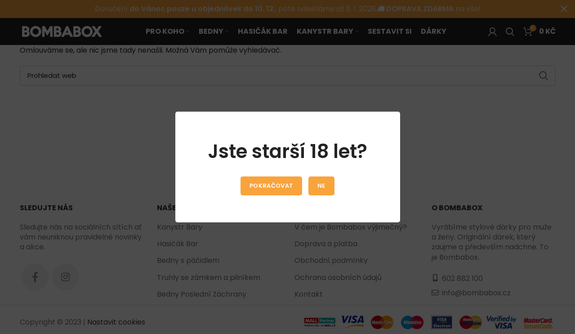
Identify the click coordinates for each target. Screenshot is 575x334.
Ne (321, 185)
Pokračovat (271, 185)
